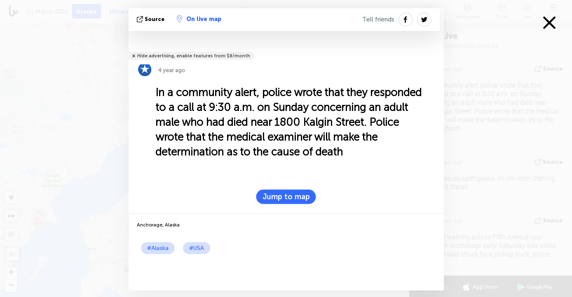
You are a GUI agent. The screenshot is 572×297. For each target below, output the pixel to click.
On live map (199, 19)
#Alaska (158, 248)
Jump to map (286, 196)
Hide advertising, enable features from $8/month (193, 56)
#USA (196, 248)
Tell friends (378, 19)
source (151, 19)
